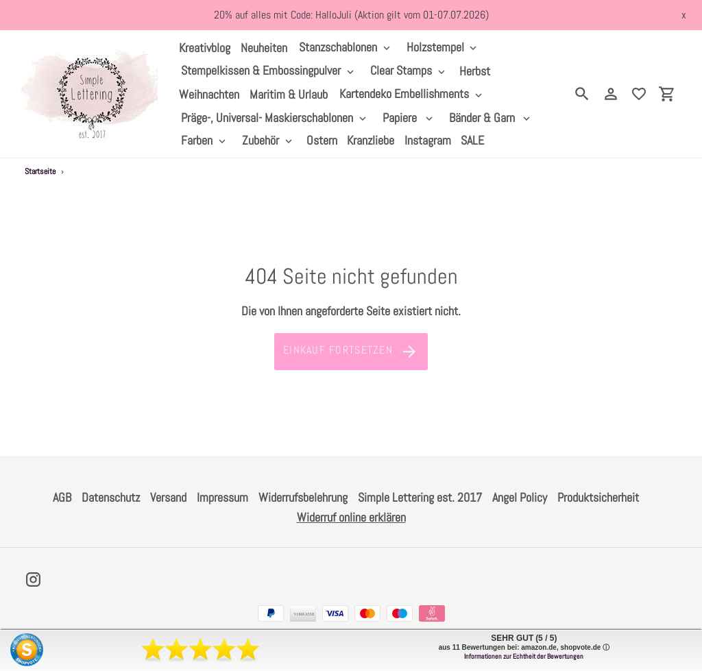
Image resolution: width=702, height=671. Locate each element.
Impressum (222, 497)
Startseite (40, 171)
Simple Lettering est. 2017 (420, 497)
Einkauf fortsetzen (351, 351)
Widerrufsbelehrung (303, 497)
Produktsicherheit (598, 497)
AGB (62, 497)
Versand (168, 497)
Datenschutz (111, 497)
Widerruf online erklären (351, 517)
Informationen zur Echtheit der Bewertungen (523, 656)
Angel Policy (519, 497)
